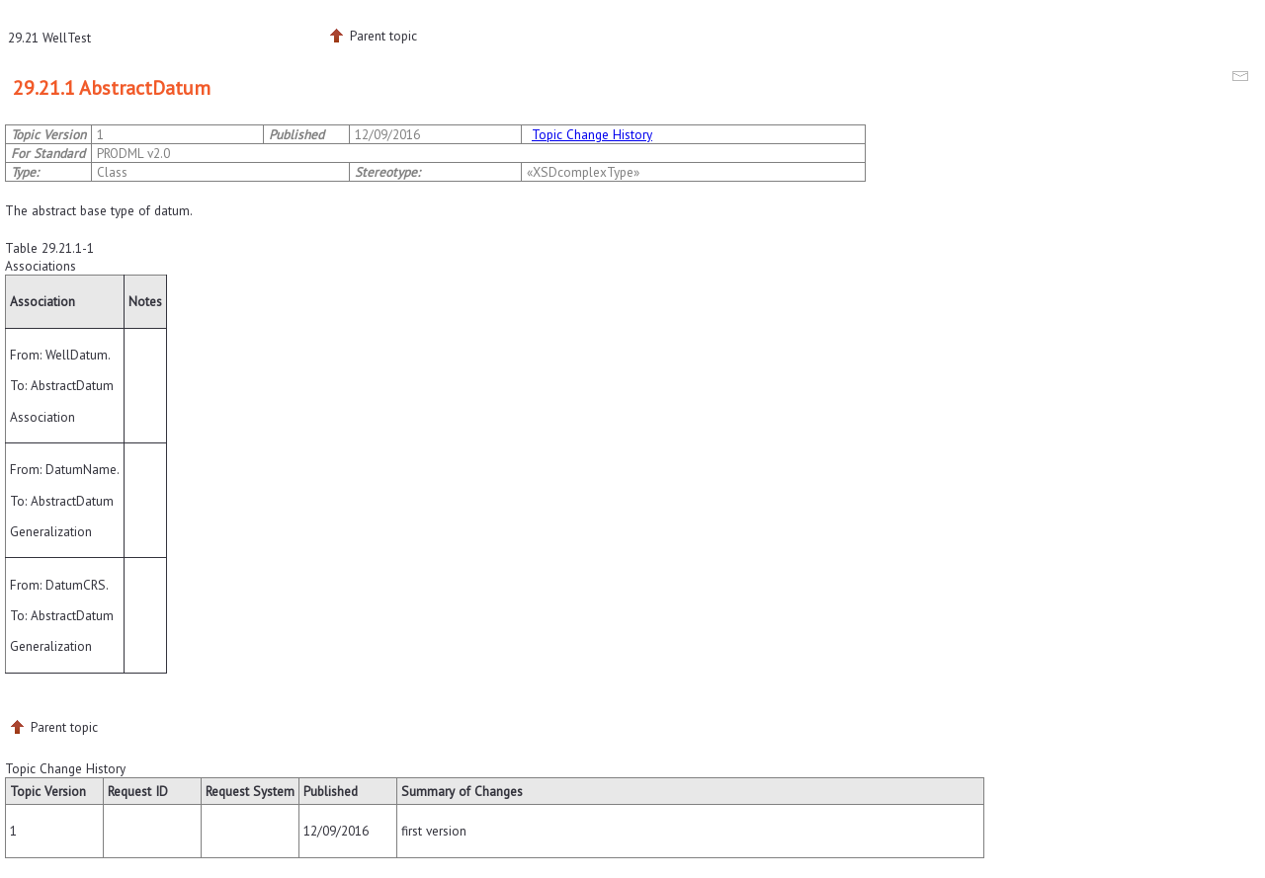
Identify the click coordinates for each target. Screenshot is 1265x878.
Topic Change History (592, 134)
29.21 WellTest (49, 37)
